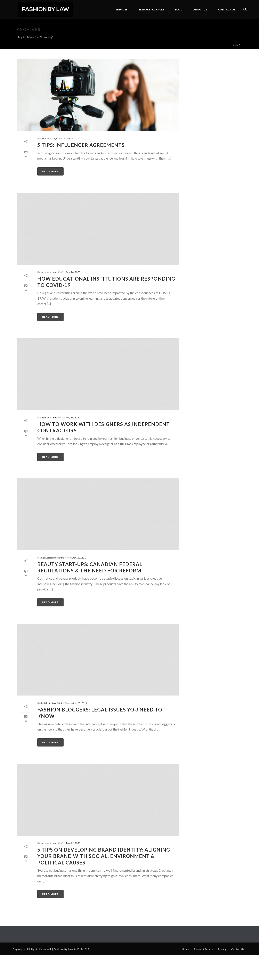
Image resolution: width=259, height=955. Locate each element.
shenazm (44, 138)
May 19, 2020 (73, 417)
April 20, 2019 (79, 557)
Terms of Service (203, 949)
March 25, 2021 (74, 138)
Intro (54, 272)
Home (234, 45)
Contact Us (226, 9)
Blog (178, 9)
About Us (200, 9)
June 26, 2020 (73, 272)
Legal (55, 138)
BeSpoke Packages (151, 9)
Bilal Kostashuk (48, 557)
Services (121, 9)
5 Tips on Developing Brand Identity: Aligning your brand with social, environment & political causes (103, 856)
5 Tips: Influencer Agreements (81, 145)
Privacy (222, 949)
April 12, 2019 (73, 843)
